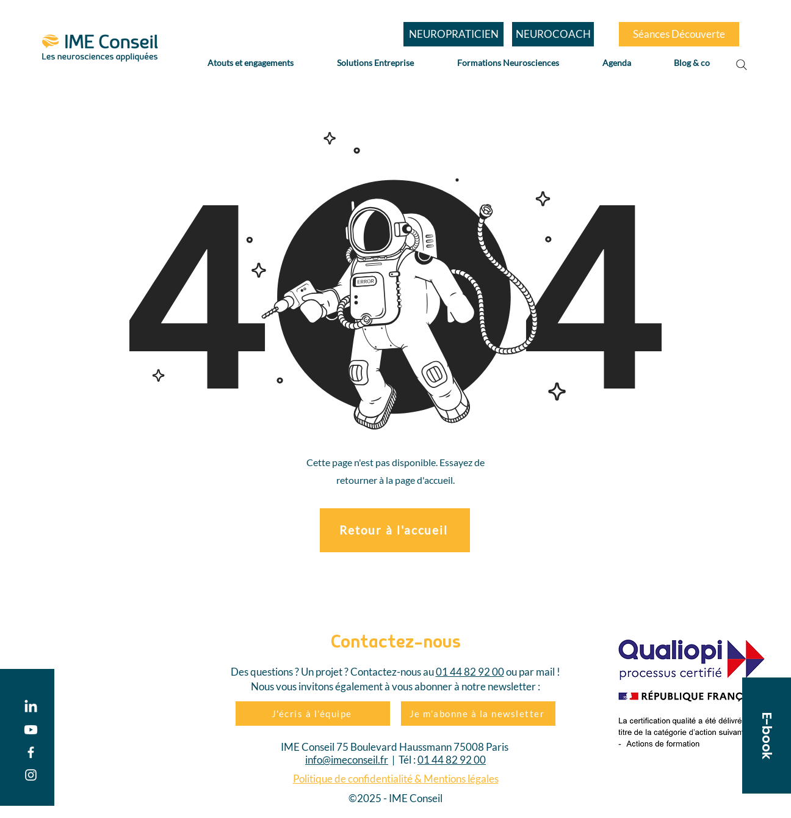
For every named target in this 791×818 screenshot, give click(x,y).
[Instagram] (30, 775)
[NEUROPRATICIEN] (453, 34)
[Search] (741, 65)
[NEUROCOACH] (553, 34)
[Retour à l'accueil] (395, 530)
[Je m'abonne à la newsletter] (478, 713)
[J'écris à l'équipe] (313, 713)
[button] (766, 735)
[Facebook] (30, 752)
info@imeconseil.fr (346, 759)
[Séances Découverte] (679, 34)
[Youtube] (30, 729)
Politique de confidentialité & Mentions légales (396, 778)
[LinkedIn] (30, 707)
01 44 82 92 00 (470, 671)
